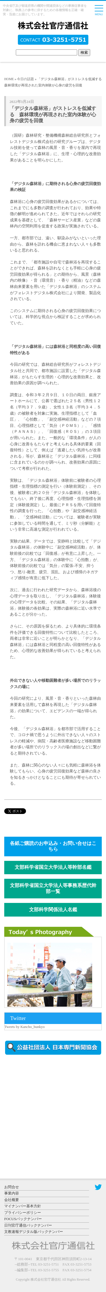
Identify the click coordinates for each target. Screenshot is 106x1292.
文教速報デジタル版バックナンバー (33, 1231)
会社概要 (11, 1200)
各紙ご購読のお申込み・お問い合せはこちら (53, 846)
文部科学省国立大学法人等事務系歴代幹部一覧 (53, 888)
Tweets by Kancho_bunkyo (25, 1027)
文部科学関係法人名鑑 (53, 909)
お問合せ (11, 1187)
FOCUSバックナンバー (23, 1219)
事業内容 (11, 1193)
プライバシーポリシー (22, 1212)
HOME (9, 79)
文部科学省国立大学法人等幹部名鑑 (53, 867)
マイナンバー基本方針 (22, 1206)
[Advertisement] (52, 1107)
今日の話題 (25, 79)
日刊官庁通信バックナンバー (28, 1225)
